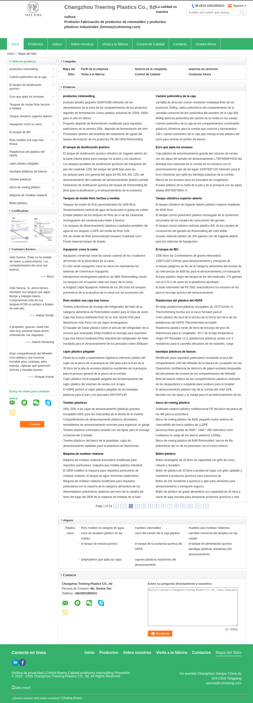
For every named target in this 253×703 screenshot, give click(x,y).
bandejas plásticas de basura (28, 171)
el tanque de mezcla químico (99, 543)
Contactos (201, 652)
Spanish (238, 5)
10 (189, 506)
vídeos (57, 44)
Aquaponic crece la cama (26, 124)
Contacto (180, 44)
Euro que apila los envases (27, 96)
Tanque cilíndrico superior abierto (31, 116)
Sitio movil (21, 688)
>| (206, 506)
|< (116, 506)
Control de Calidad (150, 44)
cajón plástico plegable (24, 163)
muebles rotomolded (148, 528)
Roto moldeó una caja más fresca (27, 142)
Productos (35, 44)
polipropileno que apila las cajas (101, 559)
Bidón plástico (19, 203)
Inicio (15, 44)
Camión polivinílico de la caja (28, 77)
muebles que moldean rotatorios (209, 528)
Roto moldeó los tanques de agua (102, 528)
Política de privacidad (28, 673)
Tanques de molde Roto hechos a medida (30, 106)
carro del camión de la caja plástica (157, 533)
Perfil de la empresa (94, 69)
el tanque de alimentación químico (210, 543)
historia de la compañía (151, 69)
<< (123, 506)
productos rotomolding (24, 69)
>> (198, 506)
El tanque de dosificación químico (25, 86)
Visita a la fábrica (115, 44)
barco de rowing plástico (25, 187)
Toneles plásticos (20, 179)
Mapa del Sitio (229, 652)
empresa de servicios (203, 69)
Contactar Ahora (200, 74)
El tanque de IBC (20, 132)
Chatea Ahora (206, 44)
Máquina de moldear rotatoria (28, 195)
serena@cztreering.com (224, 683)
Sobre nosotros (82, 44)
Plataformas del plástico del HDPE (27, 153)
